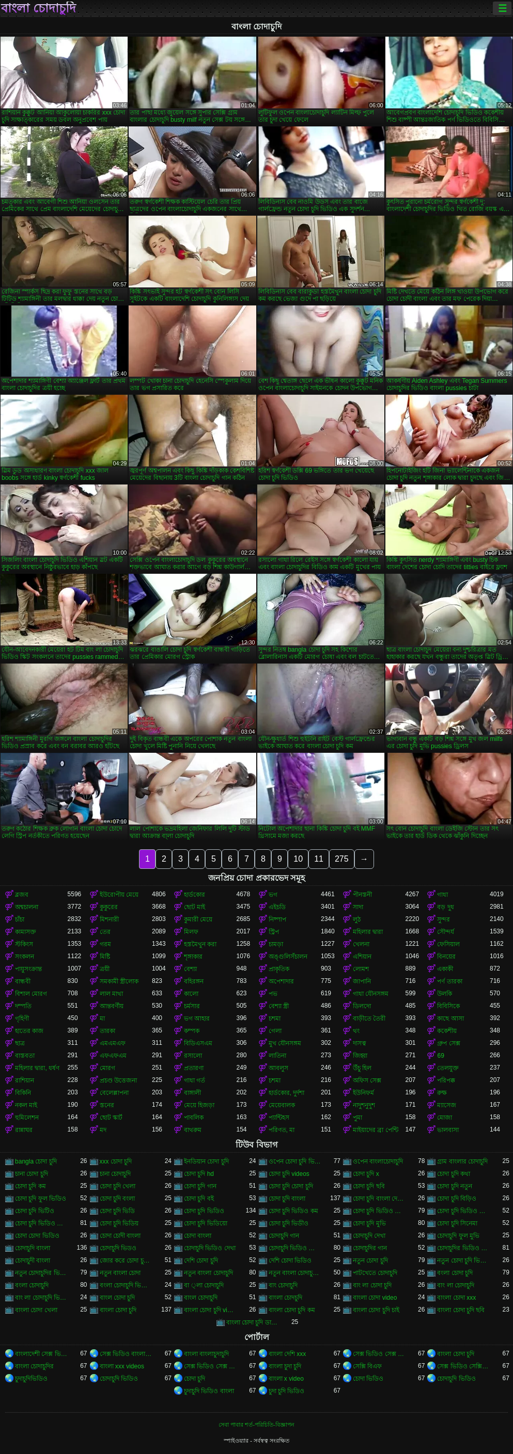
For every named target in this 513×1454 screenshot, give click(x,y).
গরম (105, 944)
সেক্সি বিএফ (367, 1366)
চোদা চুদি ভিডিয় (119, 1223)
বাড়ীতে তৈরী (369, 1018)
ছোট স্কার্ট (111, 1117)
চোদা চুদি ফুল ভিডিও (40, 1198)
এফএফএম (113, 1055)
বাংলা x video (286, 1378)
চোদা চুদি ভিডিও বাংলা (41, 1223)
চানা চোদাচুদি (115, 1173)
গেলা (275, 1031)
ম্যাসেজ (446, 1105)
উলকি (444, 993)
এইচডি (277, 907)
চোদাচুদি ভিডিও (119, 1378)
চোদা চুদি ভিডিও (204, 1211)
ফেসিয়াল (448, 944)
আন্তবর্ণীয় (111, 1006)
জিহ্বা (360, 1055)
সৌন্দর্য (445, 931)
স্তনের (107, 1105)
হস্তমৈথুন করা (200, 944)
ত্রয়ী (105, 969)
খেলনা (361, 944)
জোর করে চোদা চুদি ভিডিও (126, 1260)
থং (356, 1031)
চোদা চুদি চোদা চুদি (291, 1186)
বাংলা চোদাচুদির (34, 1366)
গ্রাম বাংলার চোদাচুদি (462, 1161)
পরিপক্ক (446, 1080)
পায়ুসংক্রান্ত (28, 969)
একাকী (445, 969)
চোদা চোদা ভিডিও (37, 1235)
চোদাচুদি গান (284, 1235)
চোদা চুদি (194, 1378)
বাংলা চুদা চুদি (285, 1366)
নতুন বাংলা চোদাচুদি (208, 1273)
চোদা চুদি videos (289, 1173)
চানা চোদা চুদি (31, 1173)
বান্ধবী (22, 981)
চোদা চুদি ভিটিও (34, 1211)
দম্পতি (23, 1006)
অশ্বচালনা (26, 907)
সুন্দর (443, 919)
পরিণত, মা (282, 1130)
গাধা (442, 894)
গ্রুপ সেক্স (448, 1043)
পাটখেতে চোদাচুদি (375, 1273)
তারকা (107, 1031)
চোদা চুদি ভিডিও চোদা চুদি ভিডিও (379, 1211)
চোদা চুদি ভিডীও (289, 1223)
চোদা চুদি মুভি (369, 1223)
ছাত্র (20, 1043)
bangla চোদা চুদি (36, 1161)
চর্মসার (192, 1006)
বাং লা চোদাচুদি (455, 1285)
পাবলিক (194, 1117)
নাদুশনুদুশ (364, 1105)
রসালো (193, 1055)
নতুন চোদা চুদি (370, 1260)
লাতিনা (277, 1055)
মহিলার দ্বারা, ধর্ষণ (37, 1068)
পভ (273, 993)
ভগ (273, 894)
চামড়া (276, 944)
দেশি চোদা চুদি (201, 1260)
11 (318, 858)
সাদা (358, 907)
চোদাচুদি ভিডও (118, 1248)
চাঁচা (19, 919)
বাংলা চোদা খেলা (36, 1310)
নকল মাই (26, 1105)
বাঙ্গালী (192, 1092)
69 (440, 1055)
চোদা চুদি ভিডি (117, 1211)
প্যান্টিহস (279, 1117)
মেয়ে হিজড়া (199, 1105)
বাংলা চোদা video (375, 1297)
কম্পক (191, 1031)
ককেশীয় (447, 1031)
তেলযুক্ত (448, 1068)
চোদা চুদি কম (30, 1186)
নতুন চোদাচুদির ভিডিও (41, 1273)
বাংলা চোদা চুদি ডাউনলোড (252, 1322)
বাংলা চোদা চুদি (118, 1310)
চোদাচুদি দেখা (369, 1235)
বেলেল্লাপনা (114, 1092)
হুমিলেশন (27, 1117)
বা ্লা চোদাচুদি (204, 1285)
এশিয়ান (362, 956)
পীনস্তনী (362, 894)
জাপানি (362, 981)
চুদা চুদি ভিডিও (287, 1391)
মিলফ (191, 931)
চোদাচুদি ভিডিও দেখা (210, 1248)
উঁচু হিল (362, 1068)
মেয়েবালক (282, 1105)
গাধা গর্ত (194, 1080)
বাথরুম (192, 1130)
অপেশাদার (281, 981)
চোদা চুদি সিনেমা (457, 1223)
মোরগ (107, 1068)
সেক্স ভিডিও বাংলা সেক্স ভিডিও (126, 1354)
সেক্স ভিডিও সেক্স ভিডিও (379, 1354)
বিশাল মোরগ (31, 993)
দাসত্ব (359, 1043)
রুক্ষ (442, 1092)
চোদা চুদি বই (199, 1198)
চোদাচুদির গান (370, 1248)
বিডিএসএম (198, 1043)
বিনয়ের (446, 956)
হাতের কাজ (29, 1031)
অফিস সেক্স (367, 1080)
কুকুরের (109, 907)
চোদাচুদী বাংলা (32, 1260)
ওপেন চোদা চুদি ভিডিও (295, 1161)
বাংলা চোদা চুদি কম (292, 1310)
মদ (103, 1130)
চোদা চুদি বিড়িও (456, 1198)
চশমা (275, 1018)
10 (298, 858)
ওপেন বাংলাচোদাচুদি (378, 1161)
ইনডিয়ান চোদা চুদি (206, 1161)
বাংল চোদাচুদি (200, 1297)
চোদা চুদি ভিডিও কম (293, 1211)
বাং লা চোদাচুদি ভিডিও (41, 1297)
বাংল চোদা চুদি (117, 1297)
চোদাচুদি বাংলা (32, 1248)
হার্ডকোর (194, 894)
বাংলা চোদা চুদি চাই (376, 1310)
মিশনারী (109, 919)
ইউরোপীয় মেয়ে (119, 894)
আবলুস (278, 1068)
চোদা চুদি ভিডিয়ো (205, 1223)
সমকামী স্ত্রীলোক (119, 981)
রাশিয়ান (24, 1080)
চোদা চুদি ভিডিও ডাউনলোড (463, 1211)
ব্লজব (21, 894)
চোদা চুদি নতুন (454, 1186)
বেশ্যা (190, 969)
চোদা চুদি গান (200, 1186)
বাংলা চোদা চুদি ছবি (461, 1310)
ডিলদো (362, 1006)
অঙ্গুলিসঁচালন (288, 956)
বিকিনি (23, 1092)
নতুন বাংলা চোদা (120, 1273)
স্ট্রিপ (274, 931)
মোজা (444, 1117)
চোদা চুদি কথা (453, 1173)
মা (102, 1018)
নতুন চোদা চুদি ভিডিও (463, 1260)
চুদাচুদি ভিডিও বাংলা (209, 1391)
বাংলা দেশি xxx (287, 1354)
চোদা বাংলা (197, 1235)
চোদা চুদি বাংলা (287, 1198)
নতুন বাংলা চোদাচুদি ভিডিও (295, 1273)
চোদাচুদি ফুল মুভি (458, 1235)
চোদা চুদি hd (199, 1173)
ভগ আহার (197, 1018)
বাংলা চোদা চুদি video (210, 1310)
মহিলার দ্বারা (368, 931)
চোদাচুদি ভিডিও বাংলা (295, 1248)
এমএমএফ (113, 1043)
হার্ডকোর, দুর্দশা (287, 1092)
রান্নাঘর (24, 1130)
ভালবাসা (448, 1130)
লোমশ (361, 969)
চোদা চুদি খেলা (118, 1186)
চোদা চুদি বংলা (117, 1198)
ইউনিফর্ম (363, 1092)
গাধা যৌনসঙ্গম (370, 993)
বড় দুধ (445, 907)
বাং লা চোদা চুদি (372, 1285)
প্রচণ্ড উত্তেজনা (118, 1080)
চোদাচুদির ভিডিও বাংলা (463, 1248)
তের (105, 931)
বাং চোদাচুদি (283, 1285)
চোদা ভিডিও (368, 1378)
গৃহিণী (22, 1018)
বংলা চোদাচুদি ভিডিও (126, 1285)
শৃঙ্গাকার (193, 956)
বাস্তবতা (25, 1055)
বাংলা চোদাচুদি (38, 8)
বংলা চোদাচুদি (32, 1285)
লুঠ (357, 919)
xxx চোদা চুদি (116, 1161)
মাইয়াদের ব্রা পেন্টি (375, 1130)
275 (342, 858)
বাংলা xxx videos (122, 1366)
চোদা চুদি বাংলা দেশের (379, 1198)
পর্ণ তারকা (449, 981)
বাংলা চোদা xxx (456, 1297)
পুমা (357, 1117)
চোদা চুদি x (366, 1173)
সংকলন (24, 956)
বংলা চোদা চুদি (455, 1273)
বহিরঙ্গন (194, 981)
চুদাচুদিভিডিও (31, 1378)
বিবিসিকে (448, 1006)
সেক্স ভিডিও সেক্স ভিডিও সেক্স (210, 1366)
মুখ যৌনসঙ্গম (285, 1043)
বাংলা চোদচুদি (285, 1297)
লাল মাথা (111, 993)
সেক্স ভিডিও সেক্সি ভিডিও (463, 1366)
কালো (191, 993)
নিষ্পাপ (277, 919)
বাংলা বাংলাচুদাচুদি (206, 1354)
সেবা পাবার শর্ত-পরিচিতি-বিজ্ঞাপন (256, 1424)
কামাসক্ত (25, 931)
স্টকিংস (24, 944)
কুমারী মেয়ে (198, 919)
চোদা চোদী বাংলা (120, 1235)
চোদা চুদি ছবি (369, 1186)
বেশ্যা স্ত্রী (279, 1006)
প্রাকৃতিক (279, 969)
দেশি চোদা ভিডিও (290, 1260)
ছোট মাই (194, 907)
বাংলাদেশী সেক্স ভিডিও (41, 1354)
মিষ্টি (105, 956)
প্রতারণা (194, 1068)
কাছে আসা (450, 1018)
